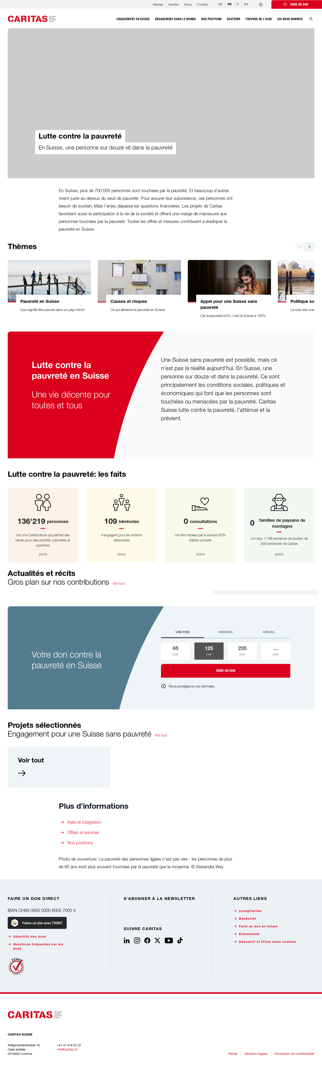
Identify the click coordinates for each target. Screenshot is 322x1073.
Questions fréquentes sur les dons (35, 946)
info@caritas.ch (67, 1049)
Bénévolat (244, 919)
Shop (188, 4)
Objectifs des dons (27, 937)
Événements (246, 934)
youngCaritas (247, 911)
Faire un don (299, 4)
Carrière (173, 4)
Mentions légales (256, 1053)
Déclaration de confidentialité (294, 1053)
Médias (158, 4)
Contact (202, 4)
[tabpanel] (225, 660)
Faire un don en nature (255, 926)
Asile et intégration (84, 822)
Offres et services (83, 832)
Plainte (233, 1053)
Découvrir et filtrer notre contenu (264, 942)
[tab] (182, 634)
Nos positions (80, 842)
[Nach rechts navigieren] (309, 246)
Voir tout (119, 583)
